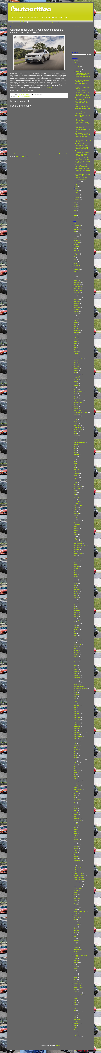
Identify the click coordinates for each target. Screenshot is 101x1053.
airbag (75, 238)
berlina (75, 320)
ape (75, 256)
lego (75, 637)
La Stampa (49, 87)
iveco (75, 601)
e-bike (75, 465)
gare (75, 519)
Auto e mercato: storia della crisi (37, 22)
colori (75, 404)
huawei (75, 562)
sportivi (75, 936)
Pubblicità (76, 824)
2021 (75, 62)
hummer (76, 564)
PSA (75, 822)
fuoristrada (76, 513)
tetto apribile (77, 983)
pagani (75, 778)
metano (76, 673)
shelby (75, 904)
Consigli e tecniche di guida (80, 412)
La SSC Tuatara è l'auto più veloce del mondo (82, 81)
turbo (75, 1000)
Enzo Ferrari (77, 480)
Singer (75, 909)
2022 (75, 60)
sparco (75, 926)
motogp (76, 730)
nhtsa (75, 753)
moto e (75, 715)
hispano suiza (77, 557)
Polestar (76, 806)
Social (24, 22)
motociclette (77, 726)
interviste (76, 593)
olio (75, 768)
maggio (77, 190)
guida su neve (77, 547)
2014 (75, 210)
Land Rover (77, 627)
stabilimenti (76, 944)
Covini (75, 421)
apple (75, 259)
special (75, 928)
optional (76, 776)
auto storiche (77, 298)
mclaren (76, 667)
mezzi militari (77, 677)
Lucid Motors (77, 652)
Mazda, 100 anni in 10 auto (82, 168)
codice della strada (78, 400)
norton (75, 761)
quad (75, 827)
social (75, 919)
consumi (76, 414)
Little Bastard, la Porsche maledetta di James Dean (82, 95)
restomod (76, 850)
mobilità (76, 702)
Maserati (76, 662)
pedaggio (76, 787)
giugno (77, 188)
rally (75, 835)
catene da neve (77, 374)
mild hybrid (76, 690)
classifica (76, 399)
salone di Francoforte (79, 875)
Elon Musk (76, 473)
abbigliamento (77, 229)
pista (75, 803)
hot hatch (76, 561)
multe (75, 743)
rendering (76, 848)
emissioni (76, 475)
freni (75, 511)
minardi (75, 696)
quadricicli (76, 829)
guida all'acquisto (78, 541)
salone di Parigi (77, 886)
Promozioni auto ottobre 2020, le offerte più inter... (82, 98)
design (75, 448)
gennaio (77, 199)
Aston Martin (77, 269)
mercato (76, 669)
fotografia (76, 509)
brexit (75, 345)
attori (75, 273)
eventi (75, 484)
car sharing (76, 366)
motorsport (76, 742)
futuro (75, 515)
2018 (75, 204)
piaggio (75, 793)
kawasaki (76, 612)
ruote (75, 869)
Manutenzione (77, 658)
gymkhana (76, 549)
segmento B (77, 898)
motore (75, 738)
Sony (75, 921)
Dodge (75, 456)
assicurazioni (77, 265)
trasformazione (77, 993)
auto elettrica (18, 96)
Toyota (75, 989)
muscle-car (76, 745)
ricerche (76, 854)
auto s (75, 296)
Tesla (75, 979)
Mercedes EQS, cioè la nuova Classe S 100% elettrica (82, 116)
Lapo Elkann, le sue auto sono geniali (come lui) (82, 119)
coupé (75, 419)
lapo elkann (77, 629)
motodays (76, 728)
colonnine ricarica (78, 402)
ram (75, 837)
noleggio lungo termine (79, 759)
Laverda (76, 631)
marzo (77, 195)
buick (75, 349)
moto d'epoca (77, 713)
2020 (75, 65)
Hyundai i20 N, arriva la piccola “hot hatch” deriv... (82, 77)
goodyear (76, 530)
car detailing (77, 364)
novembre (78, 69)
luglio (76, 186)
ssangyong (76, 940)
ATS (75, 271)
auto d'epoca (77, 284)
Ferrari (75, 492)
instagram (20, 90)
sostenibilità (27, 96)
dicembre (77, 66)
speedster (76, 930)
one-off (75, 772)
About (19, 22)
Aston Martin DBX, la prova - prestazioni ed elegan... (82, 144)
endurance (76, 477)
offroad (75, 766)
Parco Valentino (78, 780)
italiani (75, 599)
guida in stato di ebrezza (80, 545)
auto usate (76, 299)
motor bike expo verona (79, 732)
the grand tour (77, 985)
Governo (76, 534)
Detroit (75, 450)
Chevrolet (76, 379)
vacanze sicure (77, 1012)
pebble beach (77, 785)
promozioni (76, 818)
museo (75, 747)
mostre (75, 709)
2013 (75, 213)
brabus (75, 337)
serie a (75, 902)
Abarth (75, 227)
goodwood (76, 528)
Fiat (75, 494)
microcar (76, 681)
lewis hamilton (77, 639)
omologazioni (77, 770)
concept (76, 408)
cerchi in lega (77, 376)
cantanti (76, 362)
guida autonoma (78, 543)
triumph (76, 996)
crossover (76, 431)
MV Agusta (76, 749)
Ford (75, 500)
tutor (75, 1004)
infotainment (77, 589)
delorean (76, 446)
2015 (75, 208)
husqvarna (76, 566)
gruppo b (76, 538)
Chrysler (76, 383)
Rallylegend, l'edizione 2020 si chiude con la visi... (82, 109)
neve (75, 751)
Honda (75, 559)
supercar (76, 962)
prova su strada (78, 820)
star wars (76, 946)
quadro (75, 831)
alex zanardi (77, 240)
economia (76, 469)
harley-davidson (78, 553)
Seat (75, 896)
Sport (75, 934)
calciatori (76, 357)
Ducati (75, 463)
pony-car (76, 810)
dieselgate (76, 454)
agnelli (75, 236)
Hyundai (76, 568)
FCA (75, 490)
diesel (75, 452)
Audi (75, 277)
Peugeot (76, 791)
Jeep (75, 604)
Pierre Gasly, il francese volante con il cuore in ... (81, 178)
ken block (76, 616)
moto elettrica (77, 717)
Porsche (76, 812)
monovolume (77, 705)
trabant (75, 991)
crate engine (77, 425)
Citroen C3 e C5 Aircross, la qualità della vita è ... (82, 126)
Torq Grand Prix (78, 987)
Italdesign (76, 597)
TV (74, 1006)
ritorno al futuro (77, 860)
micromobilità (77, 683)
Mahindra (76, 656)
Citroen (75, 395)
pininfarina (76, 799)
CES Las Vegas (78, 378)
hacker (75, 551)
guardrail (76, 540)
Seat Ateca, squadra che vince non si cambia (82, 175)
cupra (75, 433)
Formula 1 (76, 501)
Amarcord (76, 246)
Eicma (75, 471)
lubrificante (76, 650)
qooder (75, 825)
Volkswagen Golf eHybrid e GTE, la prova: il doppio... (82, 158)
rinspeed (76, 858)
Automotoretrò (77, 309)
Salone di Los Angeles (79, 879)
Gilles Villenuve (77, 524)
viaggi (75, 1015)
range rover (77, 839)
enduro (75, 479)
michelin (76, 679)
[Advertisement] (39, 147)
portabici (76, 814)
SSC (75, 942)
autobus (76, 305)
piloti (75, 797)
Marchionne (77, 660)
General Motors (77, 520)
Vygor (75, 1027)
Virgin (75, 1021)
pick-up (75, 795)
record (75, 843)
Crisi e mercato (77, 427)
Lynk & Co (76, 654)
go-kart (75, 526)
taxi (75, 970)
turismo (75, 1002)
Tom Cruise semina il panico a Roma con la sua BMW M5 (82, 133)
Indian (75, 581)
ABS (75, 231)
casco (75, 372)
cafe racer (76, 355)
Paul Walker (77, 784)
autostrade (76, 311)
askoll (75, 263)
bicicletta (76, 324)
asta (75, 267)
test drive (76, 981)
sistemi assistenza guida (80, 911)
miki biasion (77, 684)
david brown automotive (80, 442)
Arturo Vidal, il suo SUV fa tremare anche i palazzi (81, 148)
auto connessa (77, 282)
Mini (75, 698)
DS (74, 459)
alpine (75, 244)
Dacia (75, 439)
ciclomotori (76, 385)
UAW (75, 1008)
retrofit (75, 852)
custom (75, 437)
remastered (76, 844)
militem (75, 692)
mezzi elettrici (77, 675)
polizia (75, 808)
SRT (75, 938)
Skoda (75, 913)
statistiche (76, 951)
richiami (76, 856)
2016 (75, 206)
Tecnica (76, 972)
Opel (75, 774)
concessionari (77, 410)
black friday (76, 328)
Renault (76, 846)
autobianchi (77, 303)
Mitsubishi (76, 700)
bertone (76, 322)
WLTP (75, 1029)
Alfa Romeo (77, 242)
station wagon (77, 949)
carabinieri (76, 368)
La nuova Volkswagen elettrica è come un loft (82, 112)
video (75, 1017)
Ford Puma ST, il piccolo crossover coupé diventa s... (82, 102)
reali (75, 841)
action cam (76, 235)
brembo (76, 341)
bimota (75, 326)
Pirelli (75, 801)
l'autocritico (30, 9)
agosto (77, 184)
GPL (75, 536)
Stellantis (76, 953)
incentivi (76, 578)
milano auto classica (79, 686)
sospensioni (77, 923)
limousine (76, 646)
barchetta (76, 317)
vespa (75, 1014)
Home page (12, 22)
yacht (75, 1031)
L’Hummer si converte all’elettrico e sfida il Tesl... (82, 91)
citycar (75, 397)
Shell (75, 906)
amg (75, 248)
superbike (76, 960)
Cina (75, 387)
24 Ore (75, 223)
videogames (77, 1019)
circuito (75, 393)
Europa (75, 482)
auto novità (76, 292)
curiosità (76, 435)
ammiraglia (76, 250)
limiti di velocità (77, 644)
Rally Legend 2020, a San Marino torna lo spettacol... (82, 123)
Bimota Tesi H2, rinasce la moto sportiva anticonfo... (82, 137)
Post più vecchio (63, 154)
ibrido (75, 572)
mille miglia (76, 694)
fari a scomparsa (78, 486)
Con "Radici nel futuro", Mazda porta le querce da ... (82, 130)
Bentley (76, 318)
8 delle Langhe (77, 225)
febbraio (77, 197)
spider (75, 932)
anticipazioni (77, 254)
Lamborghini (77, 623)
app (75, 257)
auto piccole (77, 294)
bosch (75, 336)
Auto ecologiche (78, 286)
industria (76, 583)
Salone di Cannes (78, 873)
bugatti (75, 347)
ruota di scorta (77, 867)
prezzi (75, 816)
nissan (75, 757)
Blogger (57, 1045)
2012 (75, 215)
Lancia (75, 625)
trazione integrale (78, 994)
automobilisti (77, 307)
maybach (76, 663)
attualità (76, 275)
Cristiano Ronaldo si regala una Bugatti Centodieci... (82, 105)
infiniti (75, 587)
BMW (75, 334)
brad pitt (76, 339)
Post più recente (15, 154)
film (75, 496)
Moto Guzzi (76, 719)
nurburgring (77, 763)
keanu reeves (77, 614)
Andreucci (76, 252)
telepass (76, 974)
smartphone (77, 917)
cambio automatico (78, 358)
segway (76, 900)
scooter (75, 894)
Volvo (75, 1025)
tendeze (76, 975)
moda (75, 703)
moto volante (77, 722)
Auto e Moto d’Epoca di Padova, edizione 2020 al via (83, 84)
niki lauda (76, 755)
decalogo (76, 444)
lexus (75, 641)
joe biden (76, 608)
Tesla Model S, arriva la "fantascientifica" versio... (82, 151)
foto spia (76, 507)
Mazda (23, 96)
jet (74, 606)
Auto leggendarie (52, 22)
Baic (75, 315)
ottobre (77, 71)
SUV (75, 964)
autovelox (76, 313)
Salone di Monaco (78, 883)
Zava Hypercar (77, 1036)
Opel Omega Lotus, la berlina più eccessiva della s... (82, 165)
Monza (75, 707)
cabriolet (76, 351)
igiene (75, 576)
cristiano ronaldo (78, 429)
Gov (75, 532)
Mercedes (76, 671)
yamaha (76, 1033)
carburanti (76, 370)
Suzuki (75, 966)
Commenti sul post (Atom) (21, 156)
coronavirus (77, 416)
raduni (75, 833)
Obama (75, 764)
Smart (75, 915)
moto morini (77, 721)
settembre (78, 181)
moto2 (75, 724)
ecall (75, 467)
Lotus (75, 648)
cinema (75, 389)
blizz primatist (77, 330)
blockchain (76, 332)
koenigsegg (77, 620)
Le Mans (76, 635)
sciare (75, 892)
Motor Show (77, 734)
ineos (75, 585)
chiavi (75, 381)
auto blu (76, 278)
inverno (75, 595)
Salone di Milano (78, 881)
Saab (75, 871)
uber (75, 1010)
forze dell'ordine (78, 505)
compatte (76, 406)
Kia (74, 618)
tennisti (75, 977)
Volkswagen (77, 1023)
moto (75, 711)
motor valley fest (78, 736)
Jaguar (75, 602)
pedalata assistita (78, 789)
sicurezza (76, 907)
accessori (76, 233)
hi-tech (75, 555)
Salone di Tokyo (78, 888)
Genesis (76, 522)
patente (76, 782)
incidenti (76, 580)
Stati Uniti (76, 947)
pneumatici (76, 805)
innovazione (77, 591)
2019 (75, 202)
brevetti (75, 343)
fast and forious (77, 488)
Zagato (75, 1035)
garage (75, 517)
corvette (76, 418)
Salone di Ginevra (78, 877)
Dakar (75, 440)
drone (75, 458)
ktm (75, 621)
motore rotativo (77, 740)
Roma (75, 864)
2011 (75, 217)
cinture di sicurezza (78, 391)
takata (75, 968)
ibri (74, 570)
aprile (76, 192)
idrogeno (76, 574)
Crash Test (76, 423)
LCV (75, 633)
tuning (75, 998)
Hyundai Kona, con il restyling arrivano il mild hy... (82, 171)
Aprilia (75, 261)
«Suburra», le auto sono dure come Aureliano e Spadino (82, 73)
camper (76, 360)
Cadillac (76, 353)
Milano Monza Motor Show (80, 688)
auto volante (77, 301)
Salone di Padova (78, 885)
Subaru (75, 958)
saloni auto (76, 890)
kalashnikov (77, 610)
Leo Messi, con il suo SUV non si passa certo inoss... (82, 155)
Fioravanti (76, 498)
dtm (75, 461)
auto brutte (76, 280)
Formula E (76, 503)
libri (75, 642)
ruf (74, 865)
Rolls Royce (77, 862)
